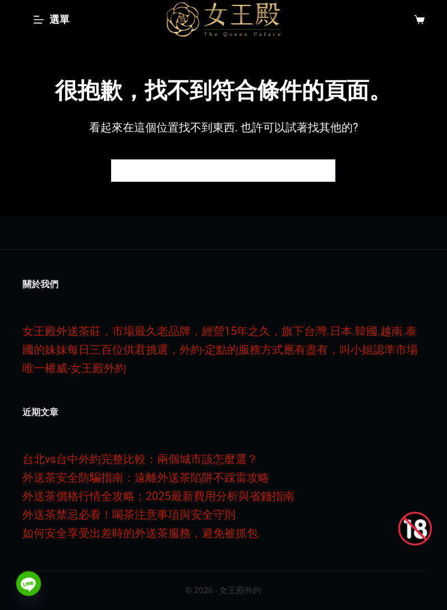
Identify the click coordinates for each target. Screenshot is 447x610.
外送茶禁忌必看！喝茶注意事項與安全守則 (129, 514)
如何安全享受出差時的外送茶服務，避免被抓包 (140, 533)
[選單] (52, 19)
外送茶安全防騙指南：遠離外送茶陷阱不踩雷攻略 (145, 477)
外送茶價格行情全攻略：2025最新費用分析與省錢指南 (158, 496)
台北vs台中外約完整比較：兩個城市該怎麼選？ (140, 459)
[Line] (28, 583)
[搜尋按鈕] (324, 170)
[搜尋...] (212, 170)
